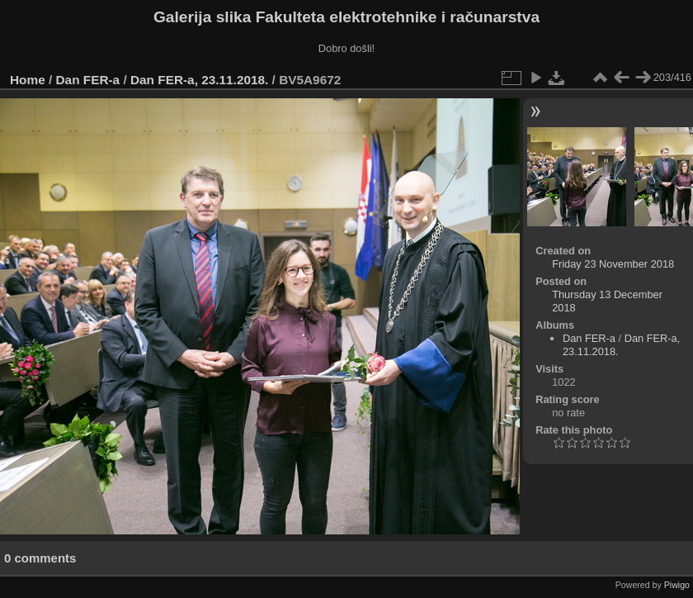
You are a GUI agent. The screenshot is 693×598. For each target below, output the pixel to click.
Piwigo (677, 585)
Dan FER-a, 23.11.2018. (199, 80)
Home (27, 80)
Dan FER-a (88, 80)
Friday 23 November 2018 (613, 264)
